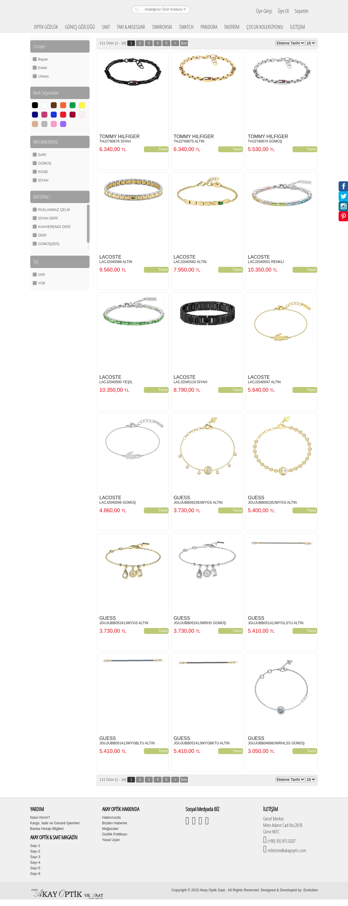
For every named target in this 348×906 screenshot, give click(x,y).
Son (184, 43)
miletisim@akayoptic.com (286, 850)
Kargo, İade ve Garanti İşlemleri (55, 823)
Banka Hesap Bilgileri (47, 829)
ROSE (43, 172)
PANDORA (209, 26)
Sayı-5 (35, 868)
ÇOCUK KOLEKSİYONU (264, 26)
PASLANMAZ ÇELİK (54, 210)
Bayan (43, 59)
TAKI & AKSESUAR (131, 26)
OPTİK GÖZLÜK (46, 26)
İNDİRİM (231, 26)
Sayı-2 (35, 851)
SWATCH (186, 26)
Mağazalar (110, 829)
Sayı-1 (35, 846)
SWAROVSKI (162, 26)
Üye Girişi (264, 10)
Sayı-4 (35, 862)
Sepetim (301, 10)
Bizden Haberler (114, 823)
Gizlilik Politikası (114, 834)
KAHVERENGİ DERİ (54, 227)
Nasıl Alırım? (40, 817)
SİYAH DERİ (48, 218)
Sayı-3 (35, 857)
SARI (42, 155)
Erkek (42, 68)
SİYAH (43, 180)
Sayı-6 (35, 874)
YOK (42, 283)
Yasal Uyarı (111, 840)
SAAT (106, 26)
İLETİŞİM (297, 26)
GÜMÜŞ (44, 163)
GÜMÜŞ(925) (49, 244)
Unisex (43, 76)
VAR (41, 275)
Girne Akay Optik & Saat (68, 10)
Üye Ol (283, 10)
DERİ (42, 235)
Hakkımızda (111, 817)
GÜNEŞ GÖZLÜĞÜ (80, 26)
